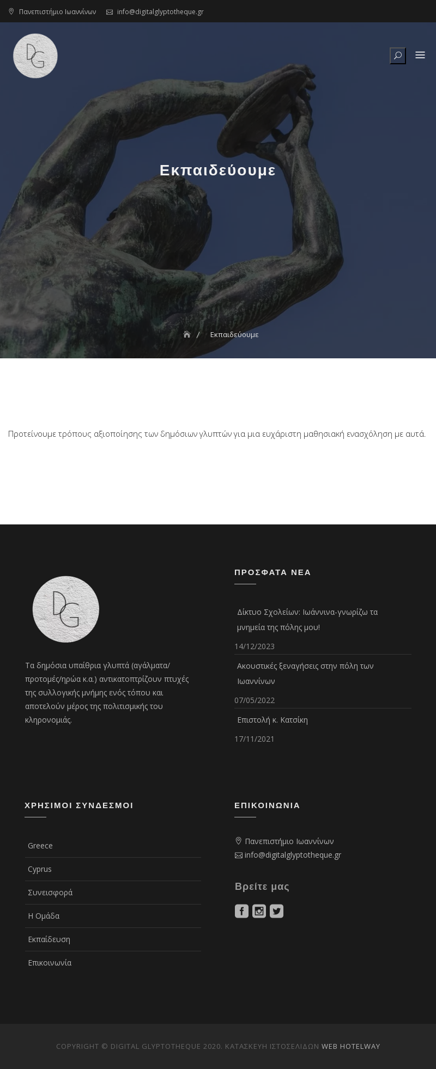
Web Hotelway (351, 1046)
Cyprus (40, 869)
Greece (40, 845)
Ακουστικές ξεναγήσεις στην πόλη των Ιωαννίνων (305, 673)
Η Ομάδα (43, 916)
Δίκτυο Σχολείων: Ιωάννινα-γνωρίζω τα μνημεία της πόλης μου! (307, 619)
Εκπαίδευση (49, 939)
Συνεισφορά (50, 892)
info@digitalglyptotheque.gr (160, 11)
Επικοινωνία (49, 962)
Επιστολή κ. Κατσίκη (272, 719)
